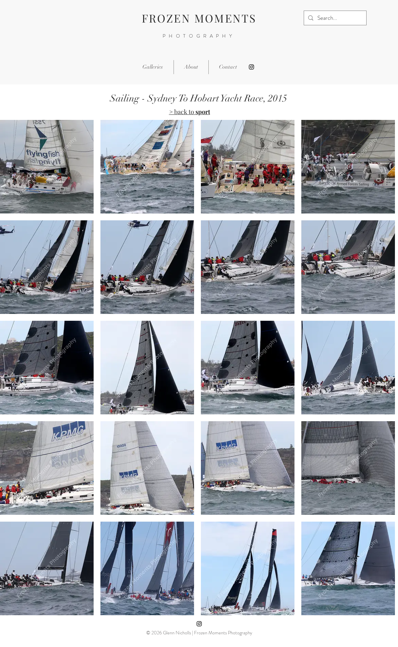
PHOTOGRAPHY (199, 35)
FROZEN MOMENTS (199, 18)
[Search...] (334, 18)
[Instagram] (251, 67)
